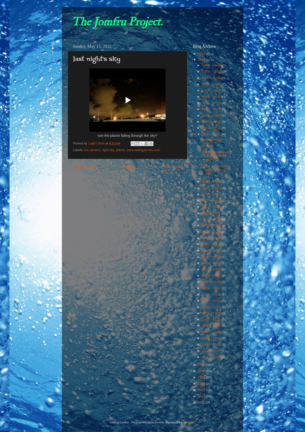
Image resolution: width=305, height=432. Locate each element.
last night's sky (211, 140)
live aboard (92, 150)
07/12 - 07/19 (212, 219)
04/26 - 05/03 (212, 115)
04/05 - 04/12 (212, 96)
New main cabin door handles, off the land (216, 156)
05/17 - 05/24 (212, 134)
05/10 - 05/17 (212, 128)
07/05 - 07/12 (212, 213)
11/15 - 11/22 (212, 319)
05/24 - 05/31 (212, 181)
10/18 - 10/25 (212, 300)
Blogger (188, 422)
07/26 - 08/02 (212, 232)
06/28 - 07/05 (212, 207)
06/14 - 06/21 (212, 194)
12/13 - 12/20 (212, 344)
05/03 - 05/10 (212, 121)
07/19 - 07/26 (212, 225)
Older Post (171, 166)
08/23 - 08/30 (212, 257)
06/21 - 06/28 (212, 200)
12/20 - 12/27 (212, 351)
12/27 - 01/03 (212, 357)
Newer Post (84, 166)
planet (120, 150)
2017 (202, 371)
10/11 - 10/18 (212, 294)
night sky (108, 150)
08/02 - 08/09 (212, 238)
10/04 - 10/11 (212, 288)
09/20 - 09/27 (212, 275)
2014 (202, 53)
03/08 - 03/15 (212, 71)
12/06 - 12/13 (212, 338)
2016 (202, 365)
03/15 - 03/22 (212, 78)
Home (128, 166)
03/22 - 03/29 (212, 84)
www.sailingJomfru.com (143, 150)
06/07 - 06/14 (212, 188)
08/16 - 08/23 (212, 250)
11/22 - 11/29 (212, 325)
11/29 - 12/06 (212, 332)
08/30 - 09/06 (212, 263)
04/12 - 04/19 (212, 103)
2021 (202, 396)
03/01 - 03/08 (212, 65)
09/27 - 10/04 (212, 282)
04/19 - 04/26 (212, 109)
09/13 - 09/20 (212, 269)
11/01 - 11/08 (212, 313)
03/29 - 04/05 (212, 90)
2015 (202, 60)
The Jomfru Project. (117, 22)
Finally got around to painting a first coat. (215, 170)
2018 (202, 377)
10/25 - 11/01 (212, 307)
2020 (202, 390)
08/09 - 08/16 (212, 244)
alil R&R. (207, 146)
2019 (202, 383)
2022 (202, 402)
